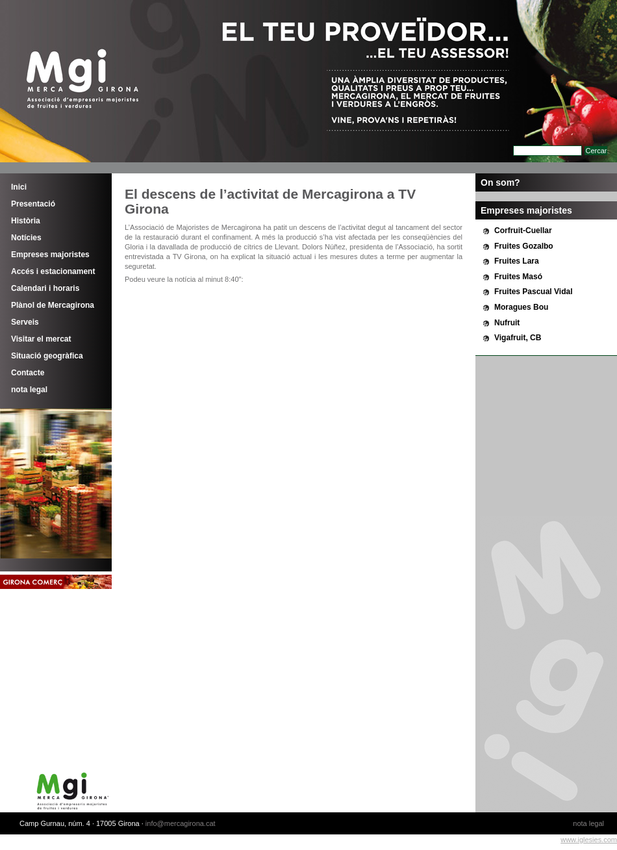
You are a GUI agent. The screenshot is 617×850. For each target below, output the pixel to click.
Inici (19, 187)
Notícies (26, 237)
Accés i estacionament (53, 271)
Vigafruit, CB (517, 337)
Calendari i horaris (45, 288)
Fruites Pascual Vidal (533, 291)
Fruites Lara (516, 261)
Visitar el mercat (41, 339)
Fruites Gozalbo (523, 246)
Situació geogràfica (47, 355)
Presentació (33, 203)
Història (25, 220)
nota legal (29, 389)
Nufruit (507, 322)
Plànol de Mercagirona (52, 305)
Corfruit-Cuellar (523, 230)
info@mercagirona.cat (180, 823)
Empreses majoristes (50, 254)
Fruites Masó (518, 276)
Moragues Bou (521, 307)
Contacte (27, 372)
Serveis (25, 322)
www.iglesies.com (588, 840)
